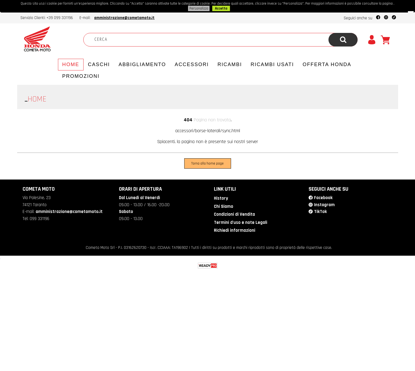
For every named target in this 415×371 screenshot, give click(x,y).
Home (70, 64)
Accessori (192, 64)
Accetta (221, 8)
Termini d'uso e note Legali (240, 222)
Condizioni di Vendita (234, 214)
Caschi (99, 64)
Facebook (323, 198)
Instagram (324, 205)
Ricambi (229, 64)
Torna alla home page (207, 163)
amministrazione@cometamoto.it (124, 17)
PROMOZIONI (81, 76)
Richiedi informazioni (234, 230)
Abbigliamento (142, 64)
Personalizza (198, 8)
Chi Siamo (223, 206)
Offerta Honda (327, 64)
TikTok (320, 212)
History (221, 198)
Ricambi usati (272, 64)
